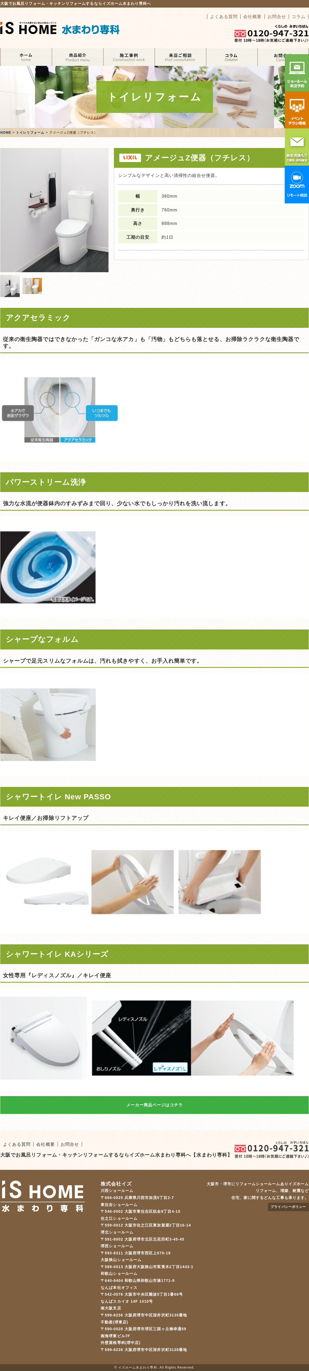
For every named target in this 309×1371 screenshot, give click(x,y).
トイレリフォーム (30, 132)
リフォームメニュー (77, 57)
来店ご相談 (180, 57)
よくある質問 (224, 16)
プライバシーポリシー (288, 1207)
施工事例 (128, 57)
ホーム (26, 57)
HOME (5, 132)
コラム (298, 16)
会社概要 (252, 16)
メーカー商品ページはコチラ (154, 1105)
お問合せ (277, 16)
